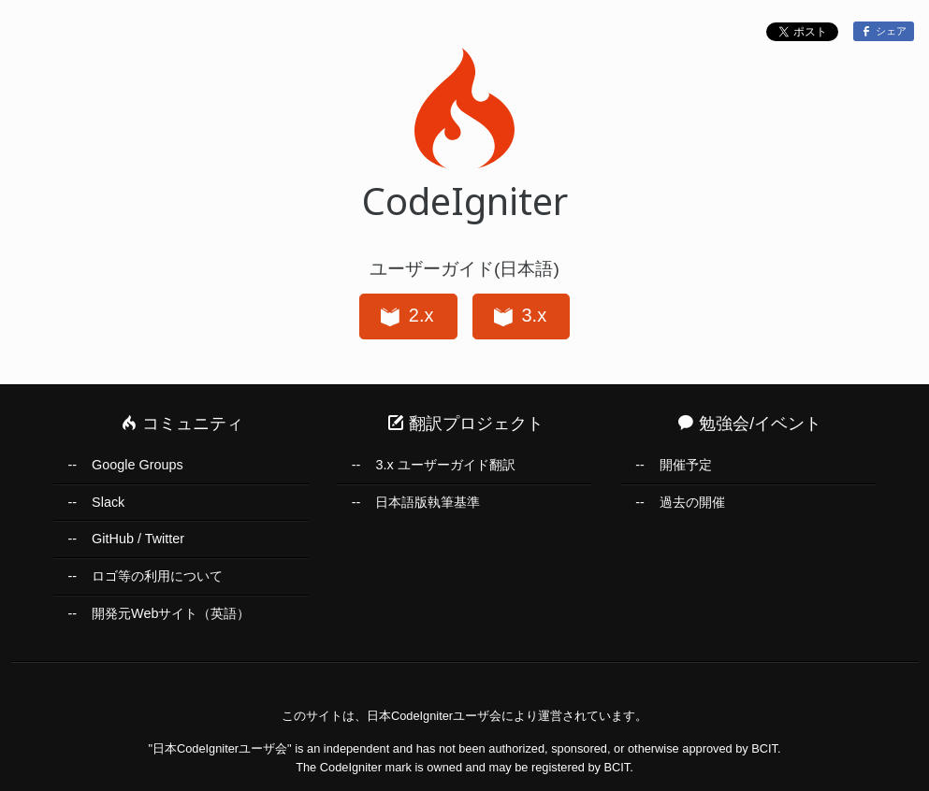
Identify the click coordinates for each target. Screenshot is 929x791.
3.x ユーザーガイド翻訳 (445, 464)
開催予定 (686, 464)
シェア (883, 31)
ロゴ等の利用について (157, 575)
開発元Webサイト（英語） (171, 613)
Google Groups (137, 464)
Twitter (164, 538)
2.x (405, 317)
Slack (108, 502)
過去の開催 (692, 502)
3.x (518, 317)
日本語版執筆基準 (427, 502)
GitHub (113, 538)
